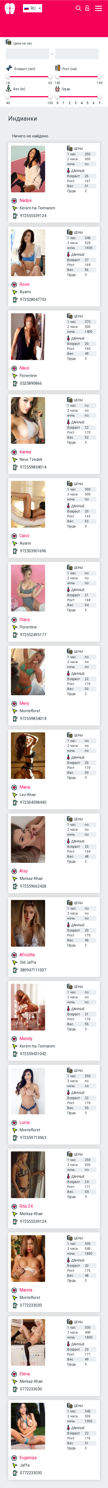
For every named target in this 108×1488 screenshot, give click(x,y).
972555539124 (33, 215)
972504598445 (33, 802)
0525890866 (31, 383)
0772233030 (31, 1305)
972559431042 (33, 1053)
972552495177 (33, 634)
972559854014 (33, 467)
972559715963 (33, 1137)
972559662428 (33, 886)
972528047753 (33, 299)
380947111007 (33, 970)
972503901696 (33, 550)
